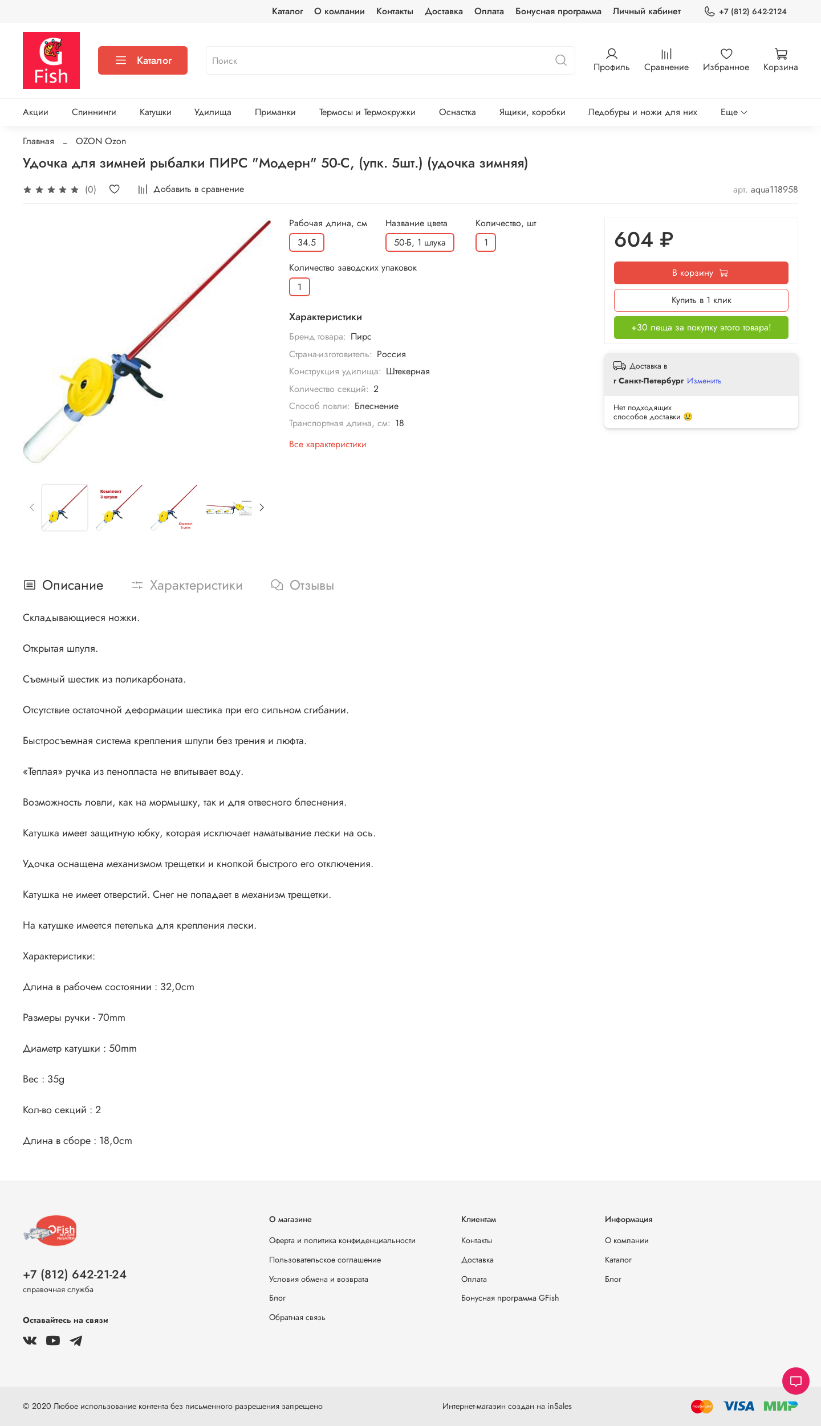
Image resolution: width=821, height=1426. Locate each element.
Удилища (212, 112)
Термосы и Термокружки (367, 112)
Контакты (394, 11)
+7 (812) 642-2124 (745, 12)
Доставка (444, 11)
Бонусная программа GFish (510, 1298)
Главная (38, 141)
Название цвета (416, 223)
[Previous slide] (32, 507)
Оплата (489, 11)
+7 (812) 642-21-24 (75, 1274)
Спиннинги (94, 112)
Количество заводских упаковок (353, 267)
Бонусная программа (558, 11)
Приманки (275, 112)
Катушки (156, 112)
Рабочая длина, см (328, 223)
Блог (277, 1298)
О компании (339, 11)
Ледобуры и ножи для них (642, 112)
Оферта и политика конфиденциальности (342, 1240)
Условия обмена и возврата (318, 1279)
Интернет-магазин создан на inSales (507, 1406)
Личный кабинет (647, 11)
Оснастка (457, 112)
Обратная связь (297, 1317)
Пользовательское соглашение (325, 1259)
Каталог (287, 11)
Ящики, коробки (532, 112)
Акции (35, 112)
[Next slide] (261, 507)
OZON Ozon (101, 141)
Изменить (704, 380)
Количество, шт (505, 223)
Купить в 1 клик (701, 300)
